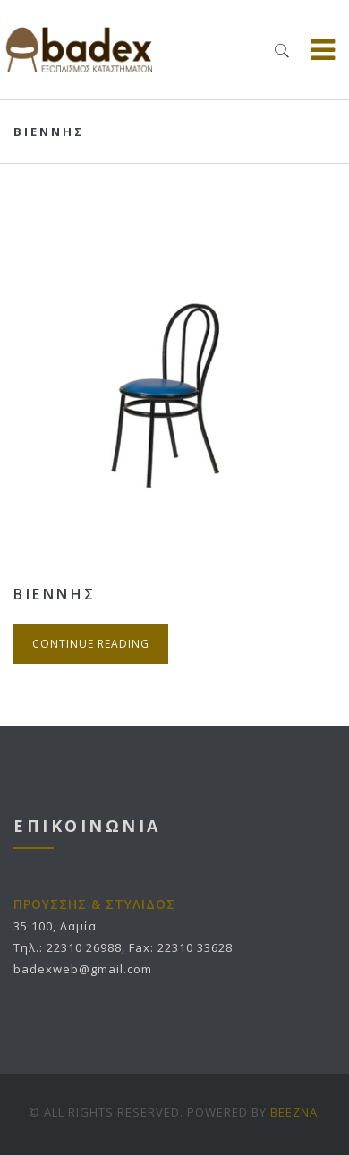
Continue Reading (90, 643)
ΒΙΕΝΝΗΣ (55, 594)
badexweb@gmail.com (82, 969)
